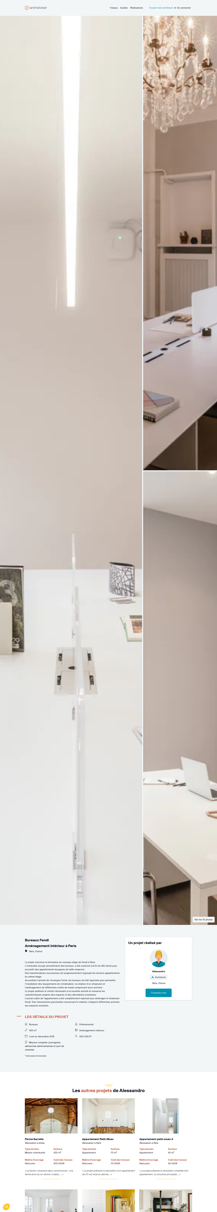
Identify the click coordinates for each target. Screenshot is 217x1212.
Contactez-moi (158, 992)
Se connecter (184, 7)
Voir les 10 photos (204, 919)
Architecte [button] (158, 977)
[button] (6, 1206)
